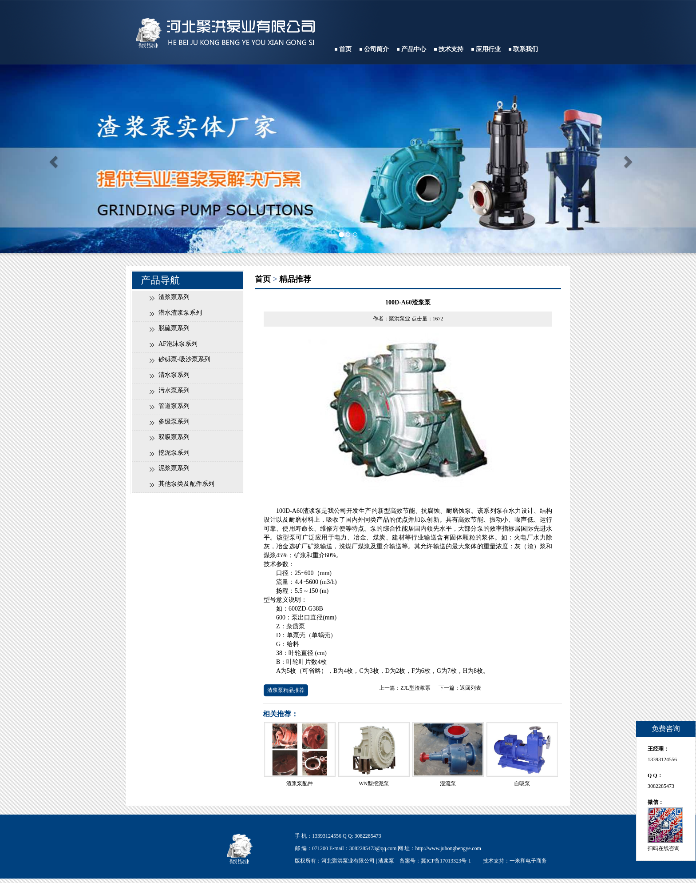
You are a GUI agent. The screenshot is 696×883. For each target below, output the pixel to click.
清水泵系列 (174, 375)
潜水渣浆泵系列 (180, 312)
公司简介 (376, 49)
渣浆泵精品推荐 (285, 690)
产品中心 (413, 49)
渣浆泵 (386, 861)
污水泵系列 (174, 390)
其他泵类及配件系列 (186, 483)
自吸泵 (522, 783)
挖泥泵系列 (174, 452)
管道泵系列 (174, 406)
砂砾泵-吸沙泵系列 (184, 359)
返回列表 (470, 688)
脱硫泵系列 (174, 328)
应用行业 (488, 49)
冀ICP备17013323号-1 (446, 861)
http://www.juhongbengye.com (448, 848)
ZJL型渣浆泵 (415, 688)
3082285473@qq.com (373, 848)
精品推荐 (295, 279)
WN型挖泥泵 (374, 783)
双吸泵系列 (174, 437)
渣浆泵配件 (299, 783)
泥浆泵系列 (174, 468)
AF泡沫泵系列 (178, 343)
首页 (345, 49)
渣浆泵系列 (174, 297)
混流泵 (448, 783)
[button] (52, 158)
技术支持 (451, 49)
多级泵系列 (174, 421)
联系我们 (525, 49)
